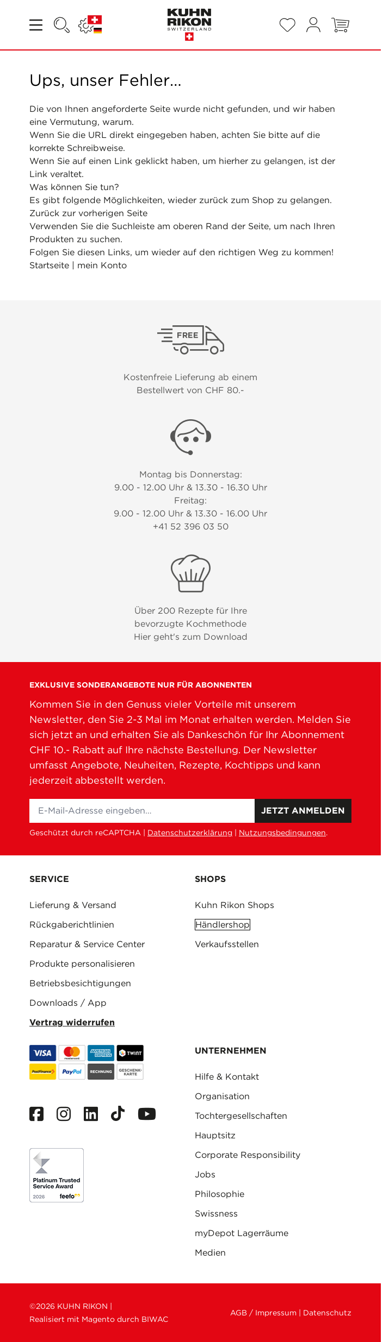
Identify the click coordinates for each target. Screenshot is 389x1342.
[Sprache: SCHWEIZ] (90, 25)
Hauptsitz (215, 1135)
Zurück (44, 213)
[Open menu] (37, 25)
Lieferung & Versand (72, 905)
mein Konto (102, 265)
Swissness (216, 1213)
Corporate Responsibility (247, 1155)
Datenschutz (327, 1312)
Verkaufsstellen (227, 944)
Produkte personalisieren (82, 964)
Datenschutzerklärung (189, 832)
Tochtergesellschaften (241, 1116)
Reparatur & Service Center (87, 944)
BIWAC (154, 1319)
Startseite (49, 265)
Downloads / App (68, 1003)
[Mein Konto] (313, 24)
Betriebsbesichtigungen (80, 983)
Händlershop (222, 924)
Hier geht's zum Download (191, 637)
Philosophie (219, 1194)
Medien (210, 1253)
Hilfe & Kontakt (227, 1077)
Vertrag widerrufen (72, 1022)
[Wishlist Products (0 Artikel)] (287, 25)
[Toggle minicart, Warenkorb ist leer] (340, 25)
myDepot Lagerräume (241, 1233)
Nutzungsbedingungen (282, 832)
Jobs (205, 1174)
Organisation (222, 1096)
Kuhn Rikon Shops (234, 905)
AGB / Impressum (263, 1312)
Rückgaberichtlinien (71, 924)
